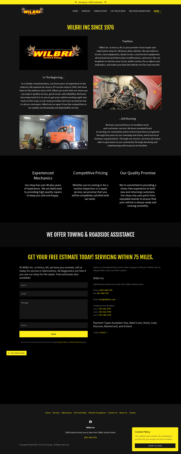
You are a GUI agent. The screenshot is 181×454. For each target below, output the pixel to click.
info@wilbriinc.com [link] (107, 299)
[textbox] (53, 285)
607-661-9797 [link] (105, 308)
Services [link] (86, 11)
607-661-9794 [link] (105, 312)
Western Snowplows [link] (139, 11)
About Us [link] (123, 412)
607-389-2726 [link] (105, 315)
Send (53, 334)
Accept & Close (155, 450)
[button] (158, 11)
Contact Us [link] (113, 412)
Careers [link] (132, 412)
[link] (32, 10)
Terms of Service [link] (76, 342)
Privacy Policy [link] (62, 342)
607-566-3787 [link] (103, 293)
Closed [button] (102, 332)
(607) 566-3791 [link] (106, 290)
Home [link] (75, 11)
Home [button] (48, 412)
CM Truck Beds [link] (118, 11)
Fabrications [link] (100, 11)
